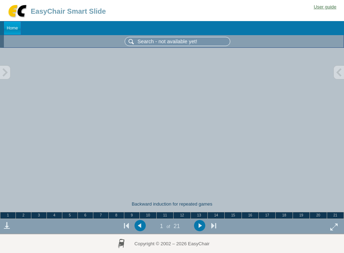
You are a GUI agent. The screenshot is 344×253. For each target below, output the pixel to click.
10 (148, 215)
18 (284, 215)
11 (165, 215)
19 (301, 215)
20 (318, 215)
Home (12, 28)
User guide (325, 6)
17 (267, 215)
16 (250, 215)
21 (335, 215)
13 (199, 215)
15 (233, 215)
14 (216, 215)
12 (182, 215)
